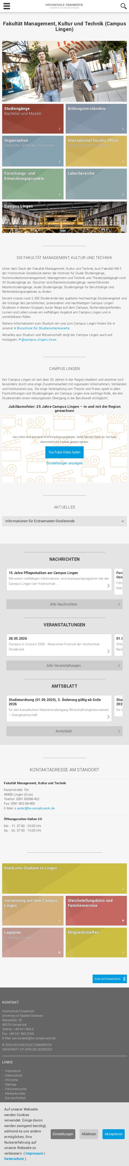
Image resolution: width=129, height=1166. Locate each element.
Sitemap (10, 1084)
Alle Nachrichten (63, 604)
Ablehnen (89, 1134)
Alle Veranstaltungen (64, 665)
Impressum (34, 1153)
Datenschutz (14, 1158)
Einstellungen (63, 1134)
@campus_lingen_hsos (39, 339)
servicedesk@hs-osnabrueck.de (33, 1038)
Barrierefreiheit (15, 1098)
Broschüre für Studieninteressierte (43, 328)
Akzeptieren (114, 1134)
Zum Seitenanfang (107, 979)
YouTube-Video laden (64, 452)
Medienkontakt (15, 1093)
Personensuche (16, 1089)
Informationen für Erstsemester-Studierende (40, 521)
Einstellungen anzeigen (64, 463)
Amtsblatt (64, 731)
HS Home (11, 1080)
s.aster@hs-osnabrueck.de (34, 808)
